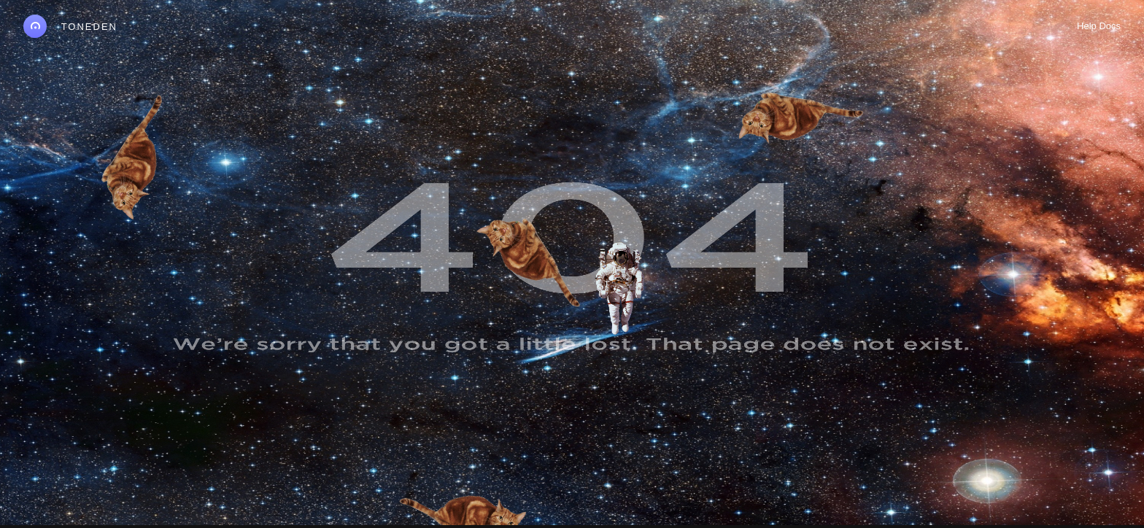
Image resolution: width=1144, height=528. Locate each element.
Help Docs (1099, 25)
